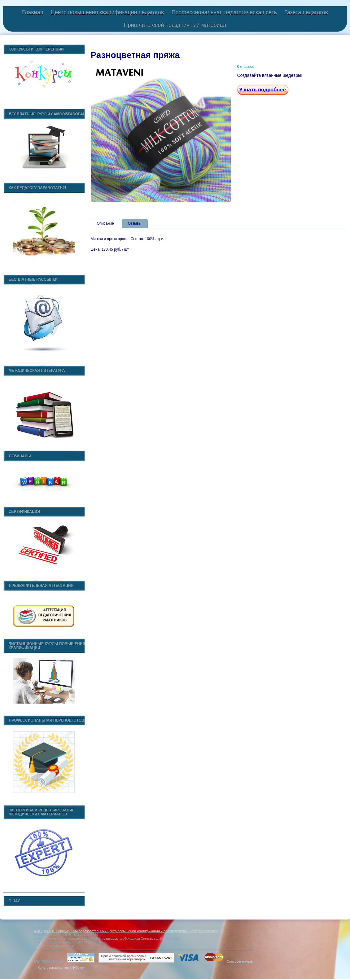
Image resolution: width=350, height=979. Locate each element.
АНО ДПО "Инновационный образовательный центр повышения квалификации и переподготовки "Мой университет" (126, 931)
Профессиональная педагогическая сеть (224, 12)
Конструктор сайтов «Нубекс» (61, 967)
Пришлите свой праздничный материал (175, 25)
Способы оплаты (240, 961)
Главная (32, 12)
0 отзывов (245, 66)
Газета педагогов (306, 12)
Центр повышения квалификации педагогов (107, 12)
